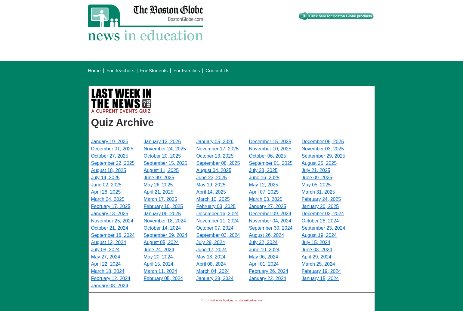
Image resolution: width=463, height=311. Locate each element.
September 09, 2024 (165, 235)
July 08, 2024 (105, 249)
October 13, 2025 (215, 156)
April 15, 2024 (159, 264)
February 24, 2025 (321, 199)
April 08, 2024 (211, 264)
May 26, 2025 (158, 184)
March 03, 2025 (265, 199)
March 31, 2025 (318, 192)
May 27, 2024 (105, 256)
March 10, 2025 (213, 199)
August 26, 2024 (266, 235)
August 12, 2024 (108, 242)
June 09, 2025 (317, 177)
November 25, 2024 (112, 220)
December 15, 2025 (270, 141)
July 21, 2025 (316, 170)
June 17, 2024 (211, 249)
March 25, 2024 (318, 264)
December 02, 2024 (323, 213)
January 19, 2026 (109, 141)
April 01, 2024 (264, 264)
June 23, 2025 (211, 177)
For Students (154, 70)
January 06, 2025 (162, 213)
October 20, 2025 (162, 156)
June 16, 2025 (264, 177)
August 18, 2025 (108, 170)
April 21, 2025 (159, 192)
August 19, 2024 (319, 235)
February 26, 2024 (269, 271)
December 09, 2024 (270, 213)
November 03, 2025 (323, 148)
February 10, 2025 (163, 206)
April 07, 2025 (264, 192)
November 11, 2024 (217, 220)
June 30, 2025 (159, 177)
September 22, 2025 (113, 163)
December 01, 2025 (112, 148)
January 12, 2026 (162, 141)
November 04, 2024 (270, 220)
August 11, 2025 (161, 170)
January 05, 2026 (215, 141)
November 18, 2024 (165, 220)
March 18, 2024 (108, 271)
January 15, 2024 (320, 278)
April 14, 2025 (211, 192)
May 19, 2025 (211, 184)
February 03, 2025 (216, 206)
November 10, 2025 (270, 148)
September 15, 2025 (165, 163)
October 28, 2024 (320, 220)
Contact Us (217, 70)
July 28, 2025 (263, 170)
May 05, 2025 (316, 184)
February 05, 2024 (163, 278)
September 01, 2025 (271, 163)
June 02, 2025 (106, 184)
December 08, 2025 (323, 141)
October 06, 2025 (267, 156)
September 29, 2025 (323, 156)
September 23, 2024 (323, 228)
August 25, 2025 (319, 163)
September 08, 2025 (218, 163)
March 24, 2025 (108, 199)
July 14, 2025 (105, 177)
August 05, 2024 (161, 242)
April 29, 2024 (317, 256)
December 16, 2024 (217, 213)
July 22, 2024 (263, 242)
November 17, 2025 (217, 148)
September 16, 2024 (113, 235)
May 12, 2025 (263, 184)
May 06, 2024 (263, 256)
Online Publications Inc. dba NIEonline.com (236, 300)
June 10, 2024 (264, 249)
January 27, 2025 (267, 206)
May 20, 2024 (158, 256)
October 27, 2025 (109, 156)
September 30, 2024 (271, 228)
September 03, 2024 (218, 235)
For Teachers (120, 70)
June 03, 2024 (317, 249)
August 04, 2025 (214, 170)
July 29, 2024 (210, 242)
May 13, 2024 (211, 256)
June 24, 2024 (159, 249)
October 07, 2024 (215, 228)
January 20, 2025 (320, 206)
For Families (186, 70)
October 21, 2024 (109, 228)
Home (94, 70)
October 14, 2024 (162, 228)
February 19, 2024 (321, 271)
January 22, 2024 (267, 278)
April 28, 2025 (106, 192)
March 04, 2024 (213, 271)
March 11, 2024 (160, 271)
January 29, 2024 (215, 278)
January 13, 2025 (109, 213)
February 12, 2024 (111, 278)
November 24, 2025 (165, 148)
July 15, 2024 (316, 242)
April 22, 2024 (106, 264)
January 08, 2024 (109, 285)
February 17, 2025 (111, 206)
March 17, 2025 (160, 199)
